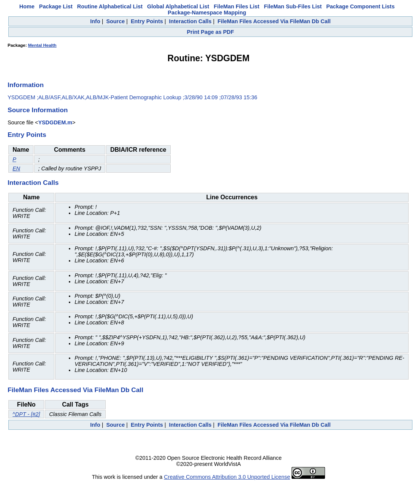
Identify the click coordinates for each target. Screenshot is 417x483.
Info (95, 21)
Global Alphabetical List (178, 6)
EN (16, 168)
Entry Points (147, 21)
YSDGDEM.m (55, 122)
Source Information (38, 110)
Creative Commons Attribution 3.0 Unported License (227, 477)
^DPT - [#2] (26, 414)
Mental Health (42, 45)
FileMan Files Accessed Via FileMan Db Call (274, 21)
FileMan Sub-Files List (293, 6)
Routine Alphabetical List (110, 6)
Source (115, 21)
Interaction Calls (190, 21)
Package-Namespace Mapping (207, 13)
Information (26, 85)
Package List (56, 6)
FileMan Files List (236, 6)
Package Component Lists (360, 6)
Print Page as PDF (210, 32)
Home (27, 6)
